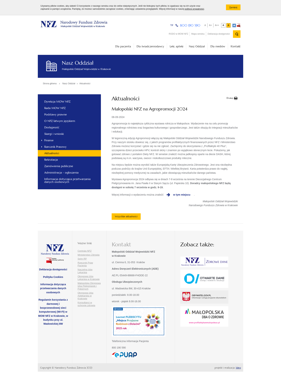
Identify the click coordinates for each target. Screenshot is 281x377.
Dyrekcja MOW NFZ (57, 101)
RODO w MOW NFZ (178, 34)
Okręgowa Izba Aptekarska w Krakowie (85, 295)
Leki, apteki (176, 46)
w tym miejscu (181, 194)
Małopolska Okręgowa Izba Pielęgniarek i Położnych (89, 286)
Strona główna (50, 83)
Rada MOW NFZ (55, 108)
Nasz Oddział (197, 46)
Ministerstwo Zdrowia (88, 254)
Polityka (53, 277)
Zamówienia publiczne (58, 166)
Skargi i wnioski (54, 134)
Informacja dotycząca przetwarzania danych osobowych (67, 180)
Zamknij (234, 8)
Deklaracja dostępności (219, 34)
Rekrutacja (51, 160)
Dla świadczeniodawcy (150, 46)
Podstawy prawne (55, 114)
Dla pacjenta (123, 46)
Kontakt (235, 46)
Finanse (49, 140)
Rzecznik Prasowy (55, 147)
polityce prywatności (194, 9)
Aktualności (84, 83)
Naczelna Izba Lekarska (85, 271)
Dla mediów (217, 46)
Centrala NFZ (85, 251)
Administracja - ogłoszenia (61, 172)
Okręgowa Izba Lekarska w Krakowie (89, 278)
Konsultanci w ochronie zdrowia (86, 304)
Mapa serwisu (197, 34)
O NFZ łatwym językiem (59, 121)
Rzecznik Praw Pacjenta (85, 264)
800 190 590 (190, 25)
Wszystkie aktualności (126, 216)
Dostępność (51, 127)
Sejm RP (82, 258)
